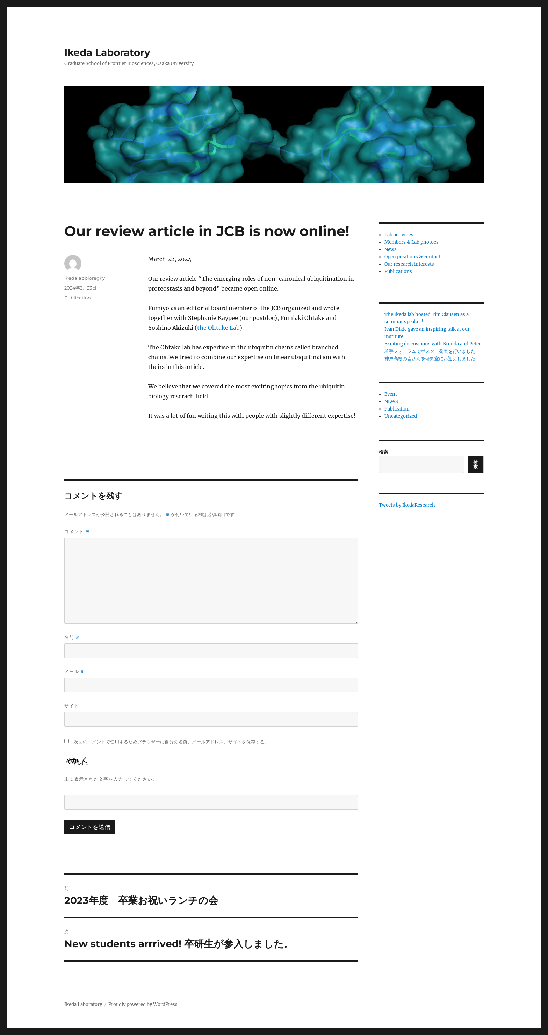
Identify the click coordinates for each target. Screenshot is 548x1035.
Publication (77, 297)
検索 (383, 452)
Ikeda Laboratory (107, 52)
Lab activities (398, 235)
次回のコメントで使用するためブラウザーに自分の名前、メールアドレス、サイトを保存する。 (171, 742)
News (390, 249)
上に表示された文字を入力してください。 (110, 779)
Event (390, 394)
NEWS (391, 402)
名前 (72, 637)
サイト (71, 705)
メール (74, 671)
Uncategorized (400, 416)
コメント (77, 532)
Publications (398, 271)
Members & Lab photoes (411, 242)
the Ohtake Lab (218, 327)
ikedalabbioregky (84, 278)
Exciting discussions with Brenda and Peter (432, 344)
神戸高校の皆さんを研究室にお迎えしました (429, 359)
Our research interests (409, 264)
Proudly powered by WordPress (143, 1004)
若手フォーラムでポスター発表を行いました (429, 351)
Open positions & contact (412, 257)
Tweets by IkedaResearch (407, 505)
